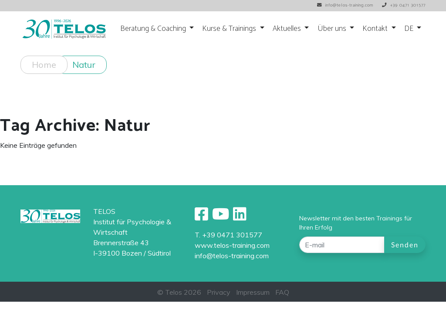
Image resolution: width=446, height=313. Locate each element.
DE (409, 29)
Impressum (253, 292)
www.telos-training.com (232, 245)
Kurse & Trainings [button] (230, 29)
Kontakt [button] (375, 29)
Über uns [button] (333, 29)
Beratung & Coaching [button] (154, 29)
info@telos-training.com (232, 255)
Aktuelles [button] (288, 29)
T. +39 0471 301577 (228, 234)
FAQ (282, 292)
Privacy (218, 292)
